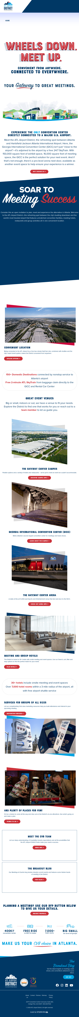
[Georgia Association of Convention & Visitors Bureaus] (33, 982)
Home (7, 20)
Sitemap (44, 995)
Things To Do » (12, 822)
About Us (27, 996)
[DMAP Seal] (24, 982)
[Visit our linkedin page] (66, 985)
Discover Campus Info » (39, 478)
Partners (38, 995)
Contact (32, 995)
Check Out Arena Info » (39, 604)
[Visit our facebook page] (57, 985)
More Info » (39, 848)
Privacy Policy (51, 996)
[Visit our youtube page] (71, 985)
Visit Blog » (39, 880)
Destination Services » (15, 714)
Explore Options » (13, 359)
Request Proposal (39, 914)
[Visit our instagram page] (62, 985)
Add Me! (68, 977)
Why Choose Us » (39, 172)
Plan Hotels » (12, 667)
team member (29, 410)
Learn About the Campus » (39, 541)
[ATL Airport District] (8, 6)
